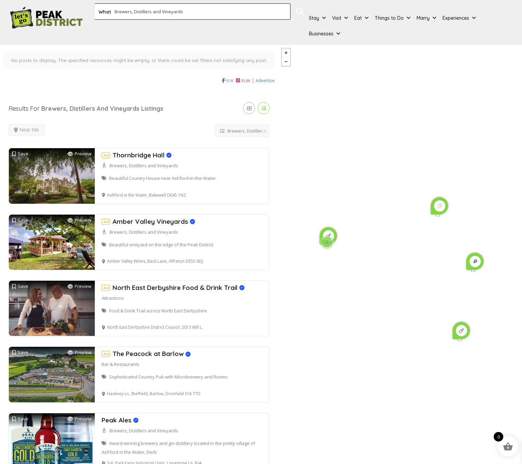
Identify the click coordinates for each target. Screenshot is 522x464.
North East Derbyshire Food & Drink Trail (173, 278)
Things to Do (389, 18)
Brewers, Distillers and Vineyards (143, 156)
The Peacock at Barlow (146, 344)
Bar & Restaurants (120, 355)
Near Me (26, 120)
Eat (358, 18)
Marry (423, 18)
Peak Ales (120, 410)
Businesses (321, 34)
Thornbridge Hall (136, 145)
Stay (314, 18)
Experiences (456, 18)
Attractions (113, 288)
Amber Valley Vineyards (148, 211)
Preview (79, 144)
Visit (336, 18)
